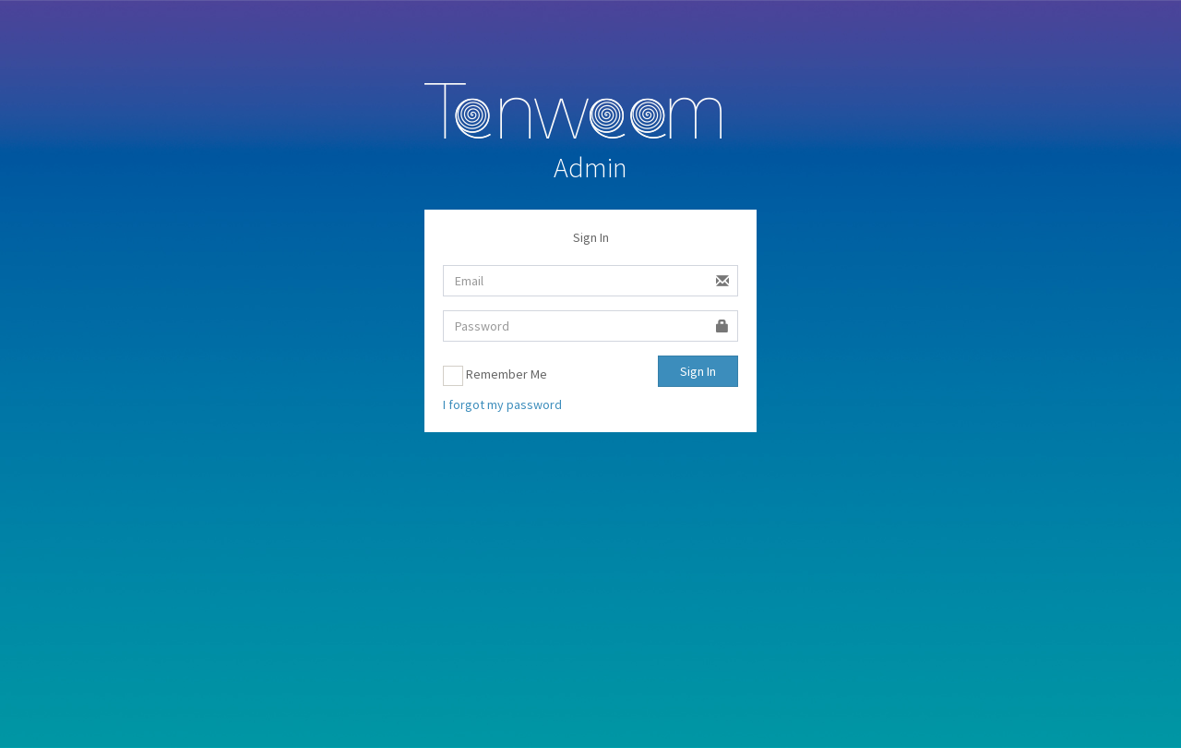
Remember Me (495, 376)
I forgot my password (502, 404)
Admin (590, 167)
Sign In (698, 371)
